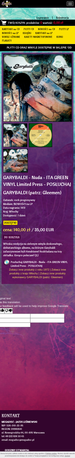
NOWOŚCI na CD (46, 29)
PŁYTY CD (29, 29)
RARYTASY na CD (11, 29)
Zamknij (67, 456)
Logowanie (42, 17)
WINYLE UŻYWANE (11, 36)
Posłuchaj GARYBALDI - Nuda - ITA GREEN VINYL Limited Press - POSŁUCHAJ (39, 263)
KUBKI (59, 36)
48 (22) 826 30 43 (14, 436)
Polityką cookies (51, 453)
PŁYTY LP (64, 29)
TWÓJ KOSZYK (16, 22)
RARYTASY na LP (44, 33)
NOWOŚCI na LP (10, 33)
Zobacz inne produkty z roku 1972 (29, 269)
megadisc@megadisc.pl (21, 439)
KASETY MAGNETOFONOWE (38, 36)
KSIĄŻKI (27, 33)
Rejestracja (62, 17)
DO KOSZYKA (11, 237)
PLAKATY (6, 40)
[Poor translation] (9, 311)
